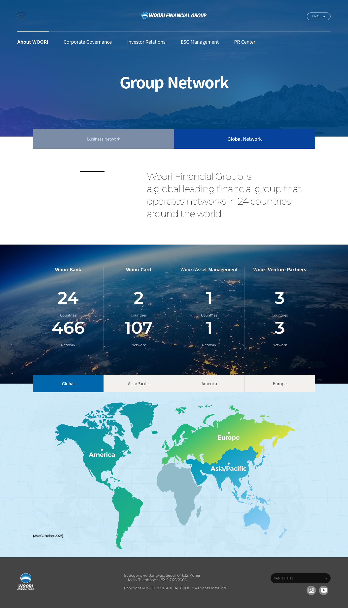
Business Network (103, 139)
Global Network (245, 138)
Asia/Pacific (139, 383)
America (209, 383)
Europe (279, 383)
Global (68, 383)
